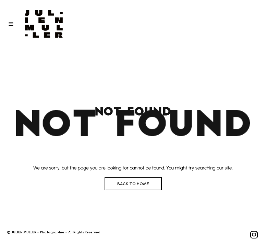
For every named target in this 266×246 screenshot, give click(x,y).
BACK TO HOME (133, 183)
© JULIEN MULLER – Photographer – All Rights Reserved (53, 232)
